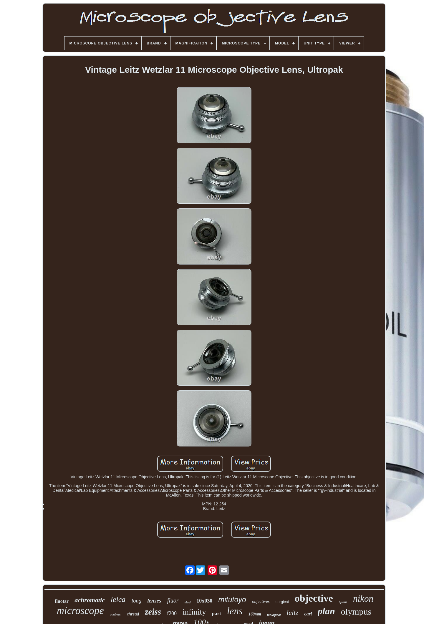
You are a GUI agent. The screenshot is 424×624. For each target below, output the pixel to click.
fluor (173, 600)
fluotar (62, 601)
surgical (282, 602)
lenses (154, 601)
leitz (292, 612)
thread (133, 614)
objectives (261, 601)
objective (314, 598)
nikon (363, 598)
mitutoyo (232, 599)
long (136, 601)
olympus (356, 611)
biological (274, 615)
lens (235, 611)
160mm (255, 614)
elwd (188, 602)
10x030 (204, 601)
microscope (80, 610)
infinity (194, 612)
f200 (172, 613)
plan (326, 611)
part (216, 613)
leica (118, 599)
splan (343, 601)
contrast (115, 614)
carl (308, 613)
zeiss (153, 611)
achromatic (89, 600)
